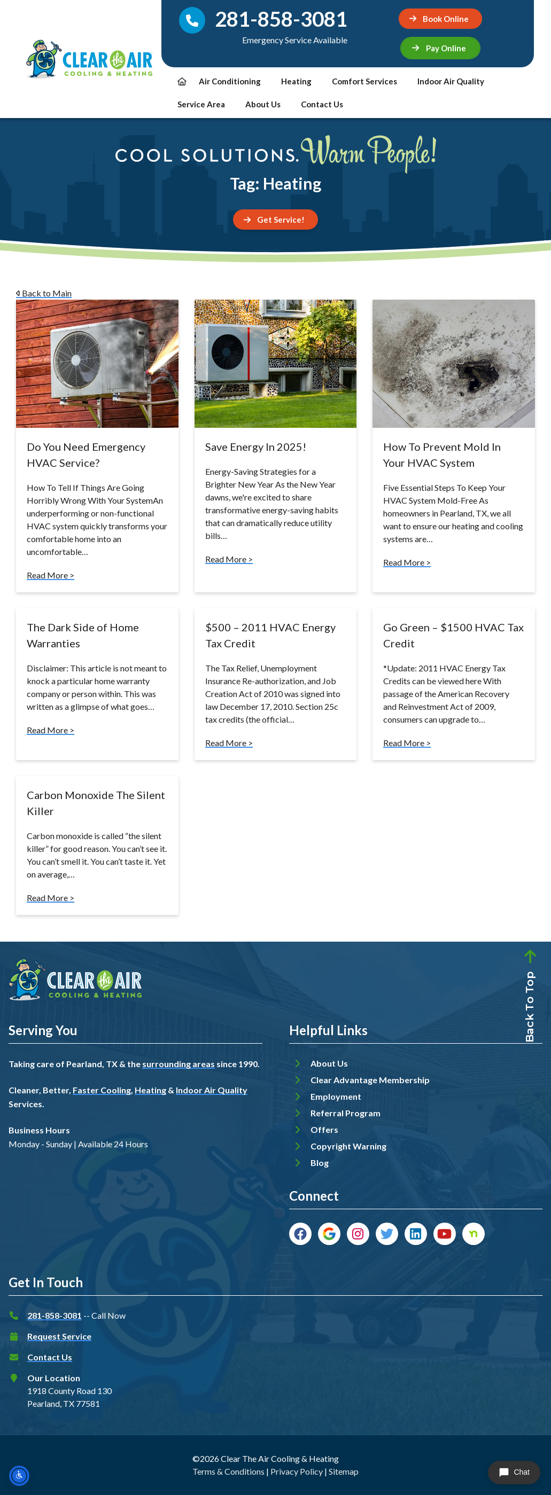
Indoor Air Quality (450, 81)
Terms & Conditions (228, 1471)
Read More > (50, 575)
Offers (324, 1129)
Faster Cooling (102, 1090)
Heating (296, 81)
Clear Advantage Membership (370, 1080)
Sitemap (344, 1471)
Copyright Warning (348, 1146)
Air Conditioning (230, 81)
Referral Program (346, 1113)
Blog (320, 1162)
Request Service (59, 1336)
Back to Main (44, 293)
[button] (440, 48)
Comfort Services (364, 81)
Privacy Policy (296, 1471)
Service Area (201, 104)
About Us (263, 104)
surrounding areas (178, 1064)
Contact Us (322, 104)
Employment (336, 1096)
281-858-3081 (54, 1315)
